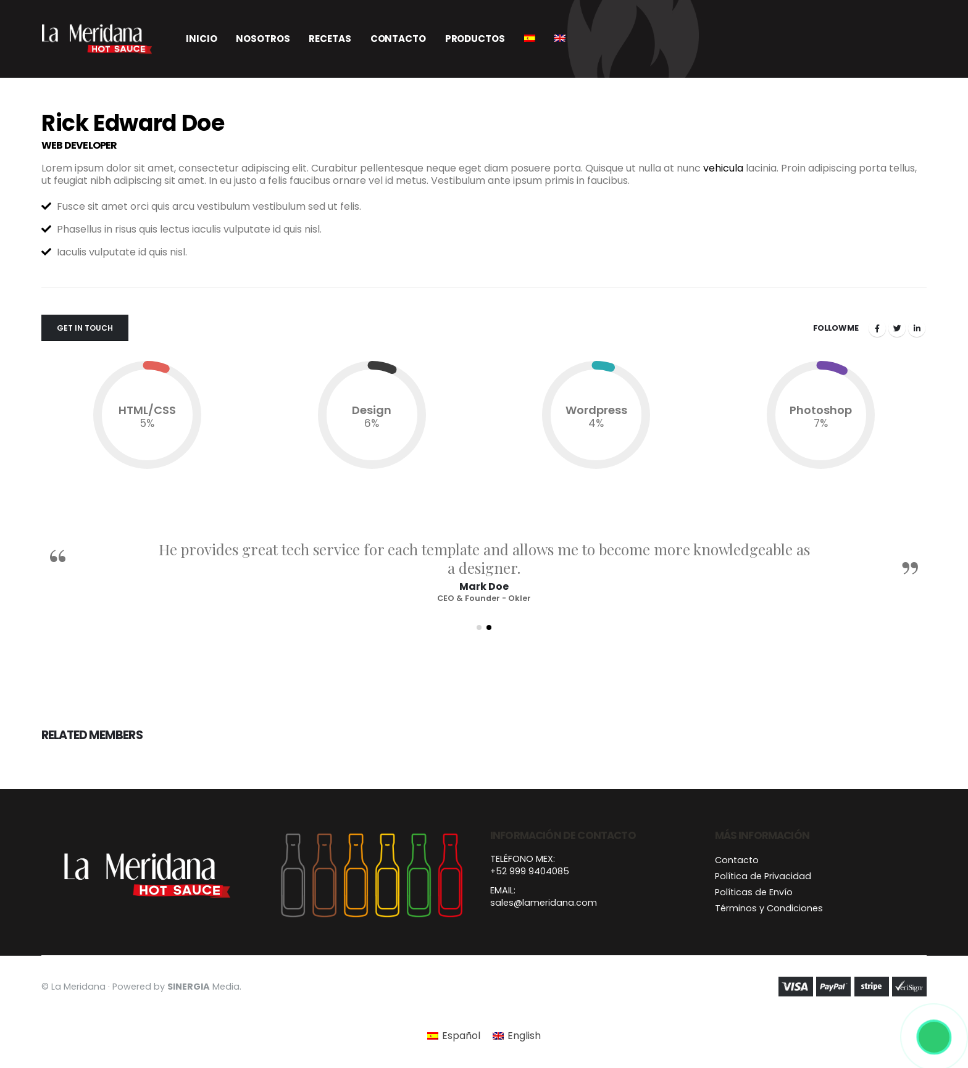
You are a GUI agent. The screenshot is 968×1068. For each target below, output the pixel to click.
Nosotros (263, 38)
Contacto (398, 38)
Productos (475, 38)
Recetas (330, 38)
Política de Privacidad (763, 876)
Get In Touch (85, 328)
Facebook (877, 328)
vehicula (723, 168)
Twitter (897, 328)
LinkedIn (916, 328)
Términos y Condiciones (769, 908)
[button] (479, 627)
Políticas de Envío (754, 892)
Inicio (201, 38)
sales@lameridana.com (543, 902)
